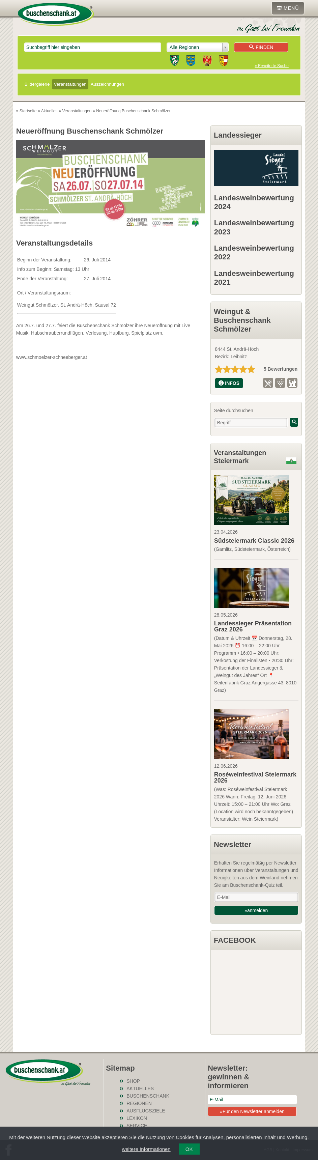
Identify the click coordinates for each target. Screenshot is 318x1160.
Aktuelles (140, 1088)
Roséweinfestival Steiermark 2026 (255, 777)
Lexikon (136, 1118)
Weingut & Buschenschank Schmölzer (242, 320)
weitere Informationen (146, 1149)
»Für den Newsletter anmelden (252, 1111)
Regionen (139, 1103)
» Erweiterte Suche (271, 65)
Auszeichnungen (107, 84)
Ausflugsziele (145, 1110)
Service (136, 1125)
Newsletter (232, 844)
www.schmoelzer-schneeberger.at (51, 357)
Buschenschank (147, 1096)
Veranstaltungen (70, 84)
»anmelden (256, 910)
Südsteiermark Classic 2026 (254, 540)
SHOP (133, 1081)
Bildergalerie (37, 84)
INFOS (229, 383)
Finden (261, 47)
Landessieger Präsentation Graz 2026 (253, 626)
